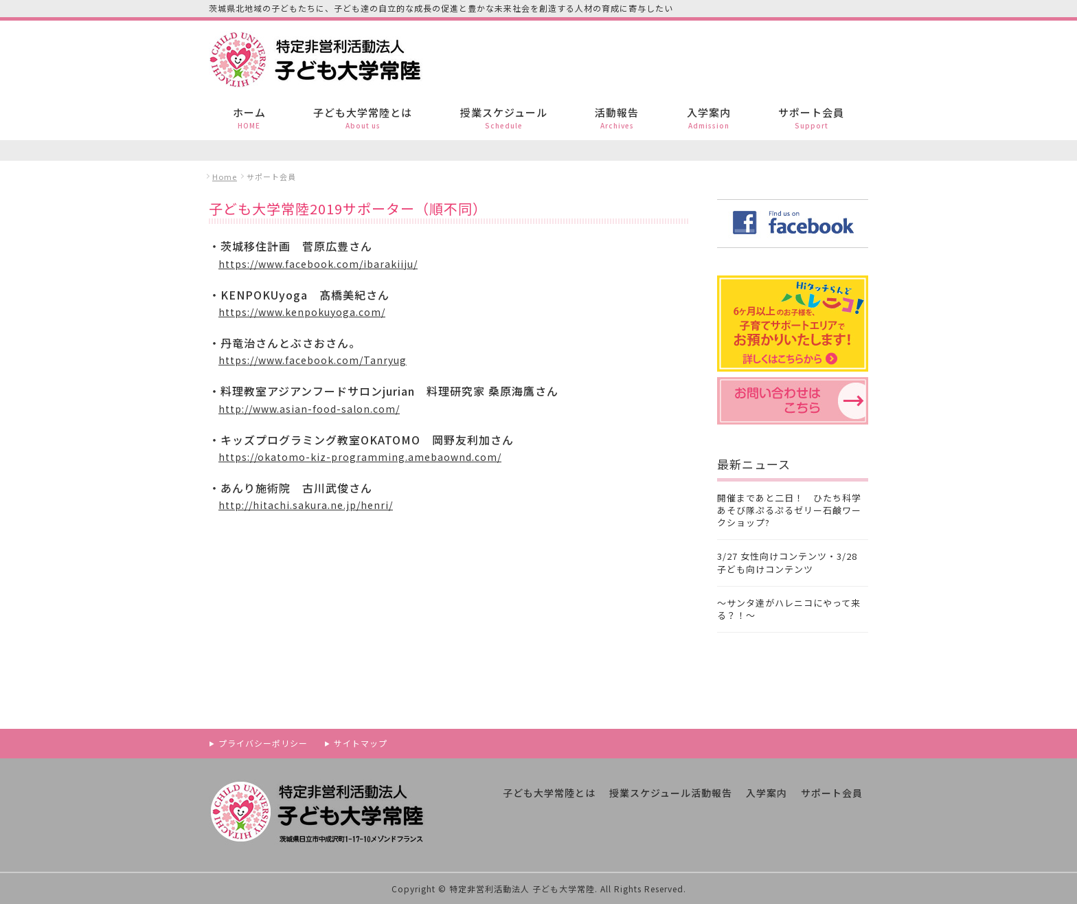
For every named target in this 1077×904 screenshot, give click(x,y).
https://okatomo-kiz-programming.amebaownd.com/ (359, 457)
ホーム (249, 117)
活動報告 (617, 117)
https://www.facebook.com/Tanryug (312, 360)
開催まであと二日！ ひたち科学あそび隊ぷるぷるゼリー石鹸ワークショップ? (789, 510)
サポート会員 (811, 117)
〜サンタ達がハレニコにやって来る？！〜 (789, 609)
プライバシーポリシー (263, 743)
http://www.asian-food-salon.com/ (309, 409)
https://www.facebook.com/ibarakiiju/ (318, 264)
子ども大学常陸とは (362, 117)
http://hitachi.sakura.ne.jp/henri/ (305, 505)
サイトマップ (360, 743)
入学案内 (709, 117)
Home (224, 176)
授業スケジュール (503, 117)
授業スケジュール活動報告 (670, 793)
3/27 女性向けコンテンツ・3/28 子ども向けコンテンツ (787, 562)
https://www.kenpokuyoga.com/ (301, 312)
